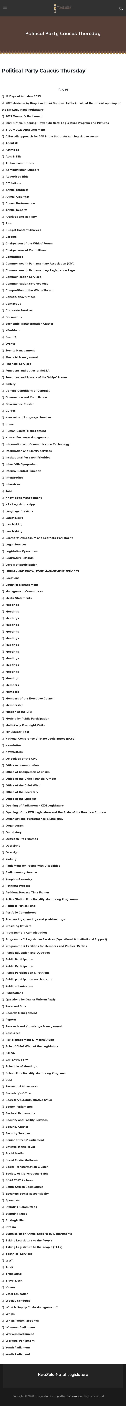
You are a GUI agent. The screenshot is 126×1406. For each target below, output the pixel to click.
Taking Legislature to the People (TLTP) (34, 1247)
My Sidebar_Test (17, 731)
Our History (14, 832)
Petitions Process (18, 885)
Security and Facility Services (27, 1120)
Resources (13, 1033)
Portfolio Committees (21, 912)
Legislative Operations (22, 551)
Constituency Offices (20, 297)
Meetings (12, 604)
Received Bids (16, 1006)
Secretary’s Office (18, 1093)
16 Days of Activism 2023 (23, 96)
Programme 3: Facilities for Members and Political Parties (46, 946)
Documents (14, 317)
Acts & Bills (13, 156)
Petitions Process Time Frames (28, 892)
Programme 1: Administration (26, 932)
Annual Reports (16, 210)
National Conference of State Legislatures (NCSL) (40, 738)
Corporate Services (19, 310)
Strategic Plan (15, 1220)
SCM (9, 1080)
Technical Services (19, 1253)
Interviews (13, 484)
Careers (11, 236)
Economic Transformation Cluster (29, 323)
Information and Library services (29, 451)
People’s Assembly (19, 879)
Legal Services (16, 544)
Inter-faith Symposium (22, 464)
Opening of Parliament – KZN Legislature (35, 805)
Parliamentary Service (21, 872)
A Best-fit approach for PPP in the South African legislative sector (52, 136)
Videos (10, 1287)
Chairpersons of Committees (26, 250)
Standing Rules (16, 1213)
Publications (14, 993)
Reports (11, 1019)
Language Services (19, 511)
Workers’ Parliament (20, 1340)
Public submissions (19, 986)
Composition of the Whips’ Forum (29, 290)
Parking (11, 859)
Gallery (11, 384)
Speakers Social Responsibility (27, 1193)
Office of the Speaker (21, 798)
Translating (14, 1273)
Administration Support (22, 169)
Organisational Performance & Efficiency (34, 818)
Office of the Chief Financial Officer (31, 778)
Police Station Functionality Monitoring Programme (42, 899)
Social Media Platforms (22, 1160)
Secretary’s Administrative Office (29, 1100)
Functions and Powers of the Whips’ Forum (36, 377)
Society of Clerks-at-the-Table (27, 1173)
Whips (10, 1314)
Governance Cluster (20, 404)
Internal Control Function (23, 471)
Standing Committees (21, 1207)
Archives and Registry (21, 216)
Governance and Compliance (26, 397)
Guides (11, 410)
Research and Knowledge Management (34, 1026)
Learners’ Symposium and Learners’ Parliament (39, 538)
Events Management (20, 350)
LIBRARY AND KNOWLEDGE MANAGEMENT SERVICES (42, 571)
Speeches (13, 1200)
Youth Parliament (18, 1347)
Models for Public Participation (27, 718)
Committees (14, 256)
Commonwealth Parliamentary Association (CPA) (40, 263)
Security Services (18, 1133)
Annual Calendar (17, 196)
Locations (12, 578)
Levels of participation (21, 564)
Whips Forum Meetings (22, 1320)
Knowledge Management (24, 497)
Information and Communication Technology (38, 444)
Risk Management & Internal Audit (30, 1039)
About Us (12, 143)
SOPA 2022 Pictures (19, 1180)
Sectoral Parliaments (20, 1113)
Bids (9, 223)
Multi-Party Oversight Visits (25, 725)
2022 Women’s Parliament (24, 116)
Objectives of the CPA (21, 758)
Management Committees (24, 591)
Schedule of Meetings (21, 1066)
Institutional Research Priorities (28, 457)
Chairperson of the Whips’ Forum (29, 243)
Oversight (13, 845)
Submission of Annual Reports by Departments (39, 1233)
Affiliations (13, 183)
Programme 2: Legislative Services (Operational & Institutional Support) (56, 939)
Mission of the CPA (19, 711)
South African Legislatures (24, 1187)
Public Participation (19, 959)
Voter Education (17, 1294)
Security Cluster (17, 1126)
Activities (12, 149)
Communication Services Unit (27, 283)
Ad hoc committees (20, 163)
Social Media (15, 1153)
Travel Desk (14, 1280)
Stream (11, 1227)
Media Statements (19, 598)
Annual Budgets (17, 190)
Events (10, 343)
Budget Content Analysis (23, 230)
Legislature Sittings (19, 558)
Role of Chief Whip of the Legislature (32, 1046)
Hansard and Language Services (29, 417)
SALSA (10, 1053)
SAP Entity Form (17, 1059)
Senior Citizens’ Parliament (25, 1140)
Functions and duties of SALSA (27, 370)
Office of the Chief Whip (23, 785)
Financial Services (18, 363)
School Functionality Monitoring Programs (35, 1073)
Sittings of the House (21, 1146)
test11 (9, 1260)
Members (12, 685)
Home (10, 424)
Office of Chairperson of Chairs (28, 772)
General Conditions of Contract (28, 390)
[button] (121, 8)
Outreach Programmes (22, 839)
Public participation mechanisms (29, 979)
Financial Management (22, 357)
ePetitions (13, 330)
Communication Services (23, 276)
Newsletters (14, 752)
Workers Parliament (20, 1334)
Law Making (14, 524)
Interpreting (14, 477)
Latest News (14, 517)
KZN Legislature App (20, 504)
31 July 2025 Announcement (25, 129)
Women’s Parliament (20, 1327)
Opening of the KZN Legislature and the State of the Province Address (56, 812)
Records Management (21, 1013)
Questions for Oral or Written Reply (31, 999)
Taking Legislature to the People (29, 1240)
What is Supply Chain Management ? (32, 1307)
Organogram (15, 825)
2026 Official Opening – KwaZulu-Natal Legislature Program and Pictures (57, 123)
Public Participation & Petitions (27, 972)
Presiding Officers (18, 926)
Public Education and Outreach (28, 952)
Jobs (9, 491)
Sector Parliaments (19, 1106)
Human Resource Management (27, 437)
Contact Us (13, 303)
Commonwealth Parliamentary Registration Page (40, 270)
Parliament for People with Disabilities (33, 865)
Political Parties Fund (21, 905)
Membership (14, 705)
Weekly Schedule (18, 1300)
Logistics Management (22, 584)
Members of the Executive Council (30, 698)
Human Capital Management (26, 431)
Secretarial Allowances (22, 1086)
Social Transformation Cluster (27, 1166)
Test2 (9, 1267)
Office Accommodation (22, 765)
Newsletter (13, 745)
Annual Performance (20, 203)
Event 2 (11, 337)
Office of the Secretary (22, 792)
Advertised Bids (17, 176)
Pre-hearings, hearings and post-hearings (35, 919)
